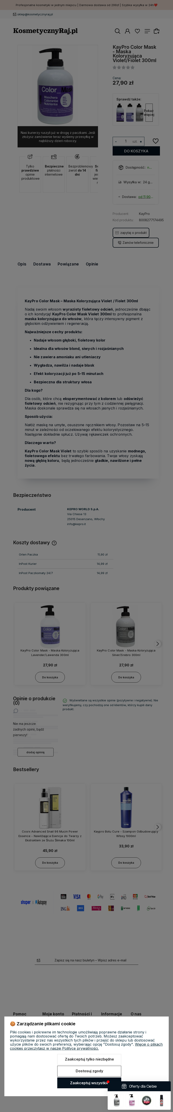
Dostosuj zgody (89, 1071)
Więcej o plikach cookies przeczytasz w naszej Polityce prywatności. (86, 1046)
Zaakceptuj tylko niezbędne (89, 1059)
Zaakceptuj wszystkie (89, 1083)
